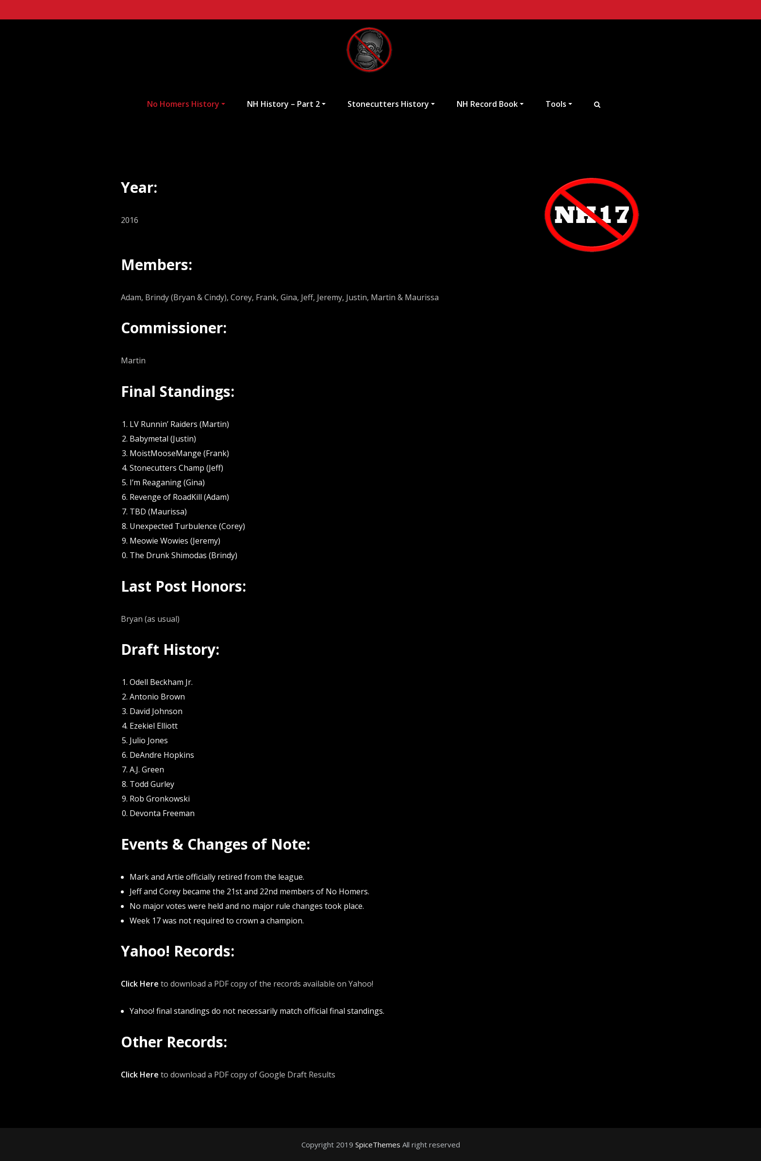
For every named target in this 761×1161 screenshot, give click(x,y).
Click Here (140, 983)
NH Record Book (490, 104)
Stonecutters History (391, 104)
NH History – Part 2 (286, 104)
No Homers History (186, 104)
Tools (559, 104)
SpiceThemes (377, 1144)
